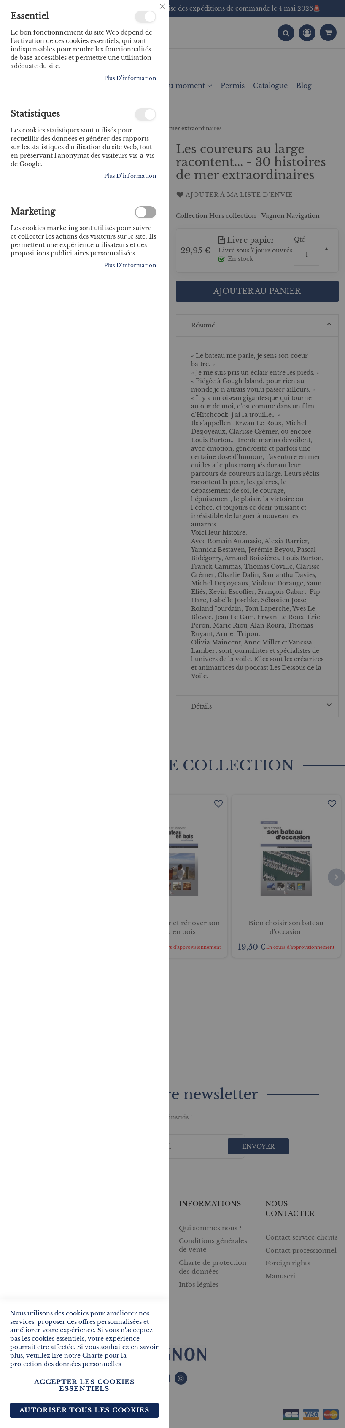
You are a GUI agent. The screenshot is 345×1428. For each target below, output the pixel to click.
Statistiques (145, 114)
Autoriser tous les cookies (84, 1410)
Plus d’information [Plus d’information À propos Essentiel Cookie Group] (130, 78)
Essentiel (145, 17)
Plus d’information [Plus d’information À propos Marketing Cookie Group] (130, 265)
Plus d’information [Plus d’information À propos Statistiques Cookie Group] (130, 176)
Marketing (145, 212)
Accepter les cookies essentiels (84, 1385)
